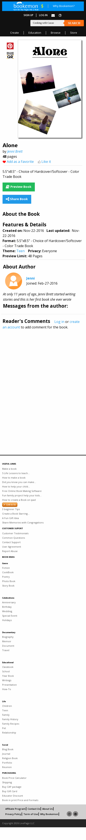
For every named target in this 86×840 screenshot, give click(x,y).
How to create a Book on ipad (19, 499)
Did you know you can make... (19, 482)
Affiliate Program (15, 808)
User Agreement (11, 546)
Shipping (7, 782)
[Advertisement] (40, 383)
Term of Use (30, 814)
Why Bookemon (49, 814)
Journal (6, 753)
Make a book (9, 468)
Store (73, 33)
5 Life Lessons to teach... (16, 473)
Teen (20, 251)
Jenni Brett (15, 151)
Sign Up (28, 15)
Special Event (9, 615)
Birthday (7, 606)
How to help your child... (16, 486)
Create (14, 33)
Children (7, 705)
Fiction (6, 567)
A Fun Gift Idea (10, 518)
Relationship (9, 732)
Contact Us (34, 808)
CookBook (8, 572)
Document (8, 645)
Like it (46, 161)
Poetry (6, 576)
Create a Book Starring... (16, 513)
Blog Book (7, 749)
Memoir (6, 641)
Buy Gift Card (9, 791)
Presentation (9, 684)
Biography (8, 636)
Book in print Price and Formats (20, 800)
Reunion (7, 767)
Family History (10, 719)
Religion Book (10, 758)
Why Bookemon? (64, 6)
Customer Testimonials (15, 533)
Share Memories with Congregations (23, 522)
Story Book (8, 585)
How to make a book (13, 477)
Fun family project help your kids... (22, 495)
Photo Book (8, 581)
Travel (5, 650)
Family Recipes (10, 723)
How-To (6, 689)
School (6, 671)
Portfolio (7, 762)
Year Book (8, 675)
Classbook (7, 666)
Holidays (7, 620)
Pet (4, 728)
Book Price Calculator (14, 777)
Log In (43, 15)
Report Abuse (10, 551)
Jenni (30, 278)
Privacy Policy (13, 814)
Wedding (7, 611)
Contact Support (11, 542)
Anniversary (9, 602)
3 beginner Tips (11, 509)
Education (34, 33)
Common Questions (13, 537)
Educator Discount (12, 795)
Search (74, 23)
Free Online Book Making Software (22, 491)
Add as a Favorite (20, 161)
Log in (59, 321)
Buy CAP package (11, 786)
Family (6, 714)
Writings (6, 680)
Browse (56, 33)
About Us (47, 808)
